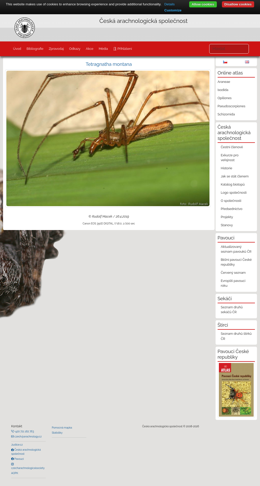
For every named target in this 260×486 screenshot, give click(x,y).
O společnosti (231, 201)
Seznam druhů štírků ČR (236, 336)
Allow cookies (203, 4)
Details (169, 4)
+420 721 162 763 (24, 431)
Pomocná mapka (62, 427)
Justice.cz (17, 444)
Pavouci (19, 458)
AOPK (14, 473)
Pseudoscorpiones (231, 106)
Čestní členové (232, 147)
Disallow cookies (238, 4)
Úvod (17, 49)
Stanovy (227, 225)
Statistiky (57, 432)
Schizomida (226, 114)
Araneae (224, 82)
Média (103, 49)
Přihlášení (124, 49)
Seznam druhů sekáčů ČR (231, 309)
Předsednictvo (231, 209)
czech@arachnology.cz (28, 436)
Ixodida (223, 90)
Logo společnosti (234, 192)
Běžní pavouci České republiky (236, 262)
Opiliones (225, 98)
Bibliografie (34, 49)
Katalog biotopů (233, 184)
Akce (89, 49)
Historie (226, 168)
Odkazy (74, 49)
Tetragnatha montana (109, 64)
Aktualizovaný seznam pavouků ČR (236, 249)
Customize (172, 10)
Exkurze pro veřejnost (229, 157)
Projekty (227, 217)
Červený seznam (233, 273)
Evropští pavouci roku (233, 283)
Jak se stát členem (235, 176)
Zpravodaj (56, 49)
